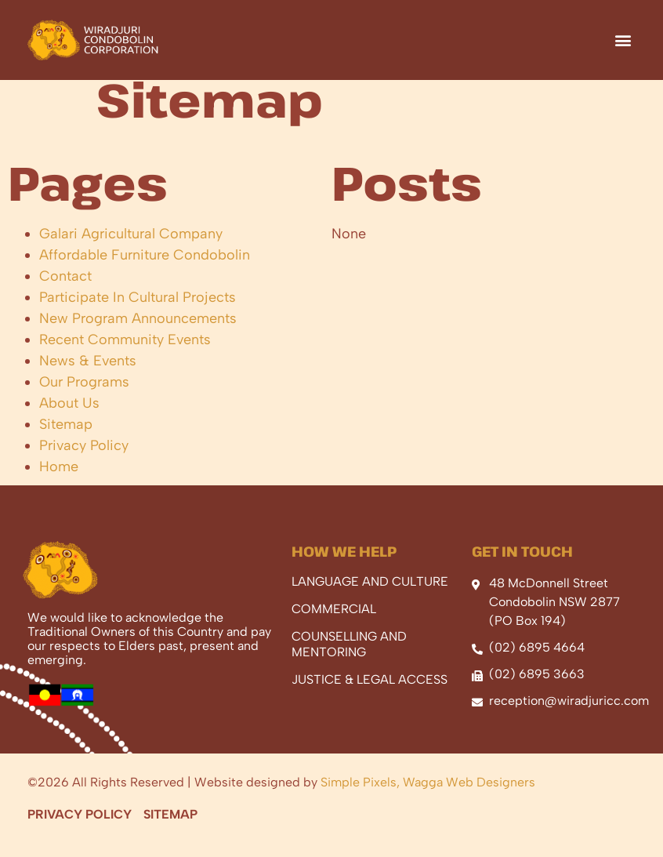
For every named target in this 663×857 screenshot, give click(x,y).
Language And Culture (370, 596)
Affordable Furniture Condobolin (144, 269)
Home (58, 481)
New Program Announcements (138, 333)
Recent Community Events (125, 354)
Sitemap (65, 439)
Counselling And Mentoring (349, 659)
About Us (69, 418)
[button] (623, 40)
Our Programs (84, 396)
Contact (65, 291)
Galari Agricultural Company (131, 248)
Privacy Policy (84, 460)
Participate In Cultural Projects (137, 312)
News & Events (87, 375)
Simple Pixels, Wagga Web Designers (428, 797)
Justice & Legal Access (369, 694)
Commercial (334, 623)
